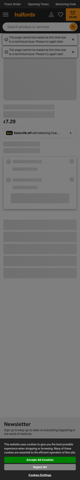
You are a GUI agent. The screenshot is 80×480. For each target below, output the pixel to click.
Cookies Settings (40, 475)
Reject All (40, 467)
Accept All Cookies (40, 460)
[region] (40, 459)
